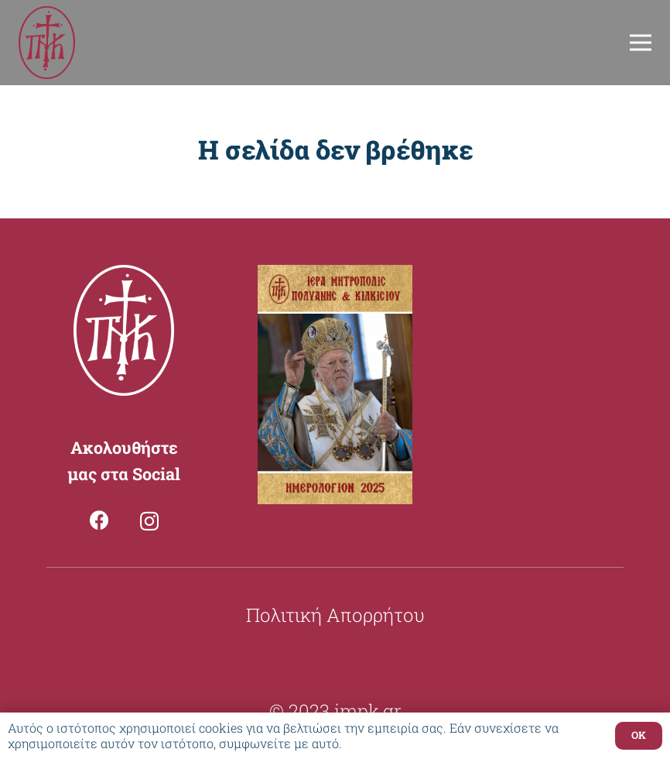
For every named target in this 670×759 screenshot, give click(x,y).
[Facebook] (99, 520)
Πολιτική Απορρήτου (335, 615)
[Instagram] (149, 521)
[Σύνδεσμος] (47, 43)
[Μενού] (640, 42)
